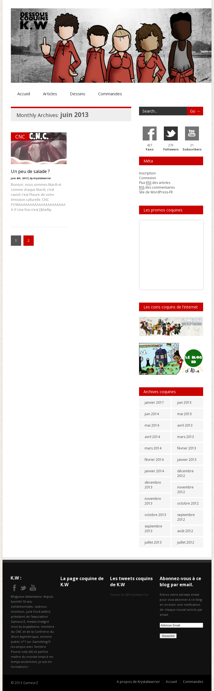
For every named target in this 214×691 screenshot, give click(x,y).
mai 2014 (152, 425)
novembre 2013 (153, 501)
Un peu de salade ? (30, 171)
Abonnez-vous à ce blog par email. (180, 581)
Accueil (23, 93)
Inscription (147, 173)
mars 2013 (185, 436)
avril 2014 (152, 436)
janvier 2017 (154, 402)
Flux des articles (154, 182)
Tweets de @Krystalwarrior (129, 594)
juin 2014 (152, 414)
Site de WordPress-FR (156, 192)
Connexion (147, 178)
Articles (50, 93)
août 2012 (185, 531)
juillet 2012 (185, 542)
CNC (20, 136)
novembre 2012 (185, 489)
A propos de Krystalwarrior (138, 681)
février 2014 (154, 459)
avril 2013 (185, 425)
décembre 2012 (185, 473)
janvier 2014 (154, 471)
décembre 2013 (153, 485)
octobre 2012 (188, 503)
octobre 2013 (155, 514)
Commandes (110, 93)
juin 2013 (184, 402)
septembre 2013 (153, 528)
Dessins (77, 93)
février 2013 (186, 448)
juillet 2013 (153, 542)
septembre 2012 (186, 517)
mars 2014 (153, 448)
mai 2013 (184, 414)
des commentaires (157, 187)
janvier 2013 (186, 459)
